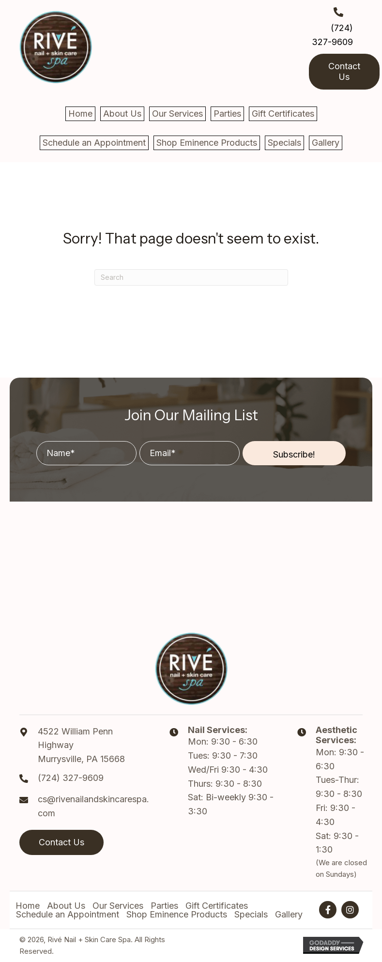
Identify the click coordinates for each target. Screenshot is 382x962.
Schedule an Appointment (67, 914)
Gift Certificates (216, 905)
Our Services (117, 905)
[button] (294, 453)
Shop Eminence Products (176, 914)
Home (27, 905)
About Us (66, 905)
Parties (164, 905)
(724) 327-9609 (71, 778)
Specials (251, 914)
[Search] (191, 277)
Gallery (289, 914)
